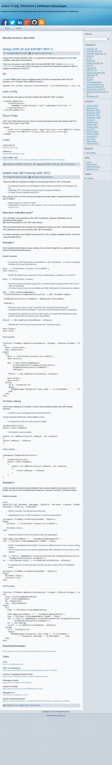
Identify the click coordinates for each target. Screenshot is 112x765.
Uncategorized (92, 82)
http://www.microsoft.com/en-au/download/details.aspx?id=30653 (30, 717)
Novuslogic (91, 153)
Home (7, 28)
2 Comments (34, 752)
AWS (88, 56)
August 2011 (91, 136)
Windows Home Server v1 (97, 92)
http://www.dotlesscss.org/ (14, 158)
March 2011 (91, 141)
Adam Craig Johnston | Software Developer (34, 6)
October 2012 (92, 132)
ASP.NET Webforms (94, 54)
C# (16, 752)
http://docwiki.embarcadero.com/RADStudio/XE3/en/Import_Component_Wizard (36, 748)
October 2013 (92, 127)
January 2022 (92, 105)
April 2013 (90, 129)
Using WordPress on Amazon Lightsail (95, 85)
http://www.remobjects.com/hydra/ (17, 730)
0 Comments (69, 168)
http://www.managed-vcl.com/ (15, 742)
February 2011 (92, 143)
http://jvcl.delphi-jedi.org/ (13, 711)
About (19, 28)
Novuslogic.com (60, 763)
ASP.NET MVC (92, 51)
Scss (88, 77)
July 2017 (90, 120)
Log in (89, 162)
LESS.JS (27, 168)
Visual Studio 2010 (94, 89)
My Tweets (88, 178)
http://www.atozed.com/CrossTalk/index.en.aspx (23, 736)
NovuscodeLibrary (94, 73)
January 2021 (92, 108)
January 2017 (92, 122)
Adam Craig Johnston (43, 53)
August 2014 (91, 124)
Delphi (21, 752)
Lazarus (89, 68)
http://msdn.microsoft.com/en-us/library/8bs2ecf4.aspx (25, 724)
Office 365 (90, 75)
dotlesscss (67, 64)
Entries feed (91, 164)
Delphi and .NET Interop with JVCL (27, 177)
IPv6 (88, 65)
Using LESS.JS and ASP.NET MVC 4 (27, 49)
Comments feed (93, 167)
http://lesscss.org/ (10, 152)
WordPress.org (92, 169)
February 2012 (92, 134)
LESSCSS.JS (8, 66)
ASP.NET (19, 168)
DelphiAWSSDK (93, 63)
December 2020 (93, 110)
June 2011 (90, 139)
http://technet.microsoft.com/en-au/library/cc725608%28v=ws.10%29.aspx (34, 164)
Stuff (88, 80)
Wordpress (91, 96)
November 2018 (93, 115)
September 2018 (93, 117)
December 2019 (93, 113)
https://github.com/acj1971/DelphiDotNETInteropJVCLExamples (29, 698)
